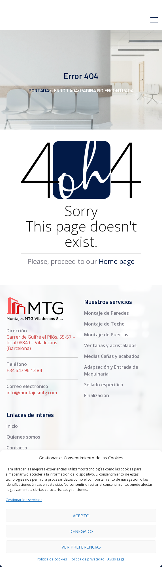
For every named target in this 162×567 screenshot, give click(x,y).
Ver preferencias (81, 547)
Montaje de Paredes (106, 313)
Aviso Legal (116, 559)
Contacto (17, 448)
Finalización (96, 395)
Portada (39, 90)
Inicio (12, 426)
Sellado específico (103, 385)
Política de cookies (52, 559)
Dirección (17, 331)
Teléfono (17, 364)
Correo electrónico (27, 386)
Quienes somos (23, 437)
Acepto (81, 515)
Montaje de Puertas (106, 335)
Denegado (81, 531)
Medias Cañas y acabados (111, 356)
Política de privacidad (87, 559)
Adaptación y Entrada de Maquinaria (111, 370)
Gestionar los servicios (24, 499)
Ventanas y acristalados (110, 345)
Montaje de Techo (104, 324)
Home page (117, 261)
